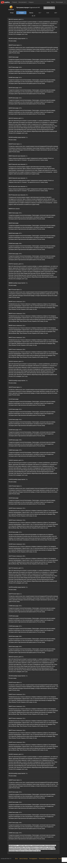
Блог (16, 858)
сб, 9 (55, 12)
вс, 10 (33, 15)
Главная (14, 2)
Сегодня (21, 12)
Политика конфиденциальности (48, 858)
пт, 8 (48, 12)
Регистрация (59, 2)
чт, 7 (40, 12)
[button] (65, 2)
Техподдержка (33, 858)
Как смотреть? (22, 2)
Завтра (31, 12)
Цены (48, 2)
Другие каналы (48, 7)
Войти (53, 2)
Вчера (12, 12)
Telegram (31, 2)
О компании (61, 858)
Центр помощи (23, 858)
